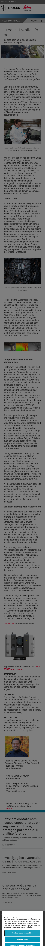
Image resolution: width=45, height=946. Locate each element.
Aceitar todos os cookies (22, 938)
